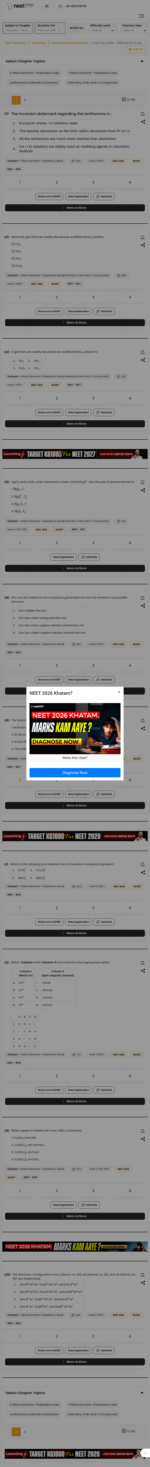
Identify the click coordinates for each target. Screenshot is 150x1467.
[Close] (119, 692)
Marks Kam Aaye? (75, 758)
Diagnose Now (75, 772)
